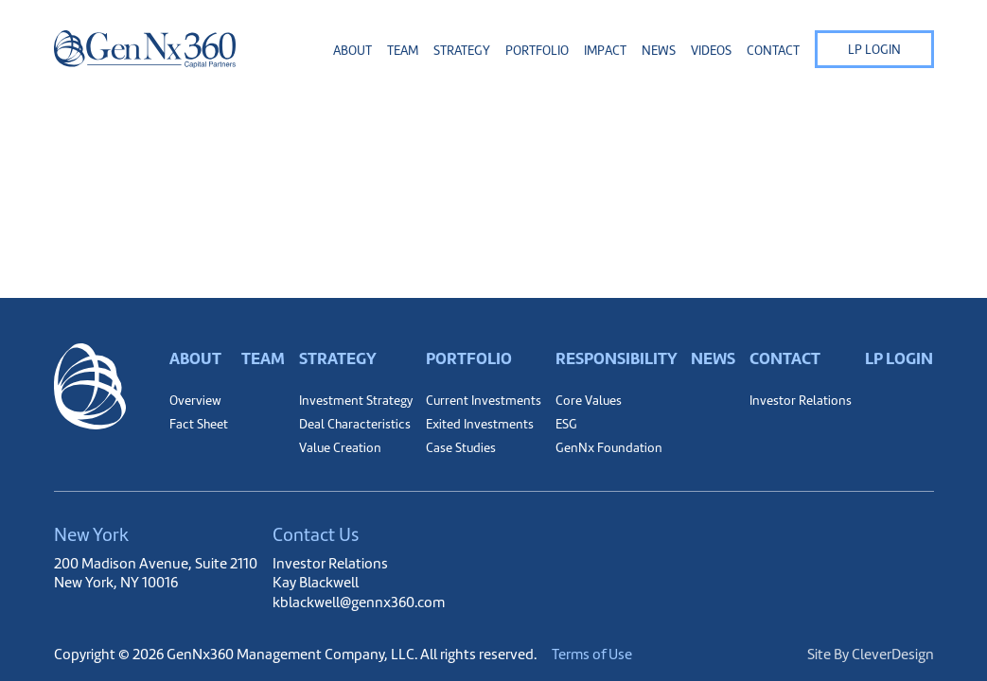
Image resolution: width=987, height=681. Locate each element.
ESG (566, 423)
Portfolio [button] (537, 50)
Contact (784, 358)
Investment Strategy (356, 400)
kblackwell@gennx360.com (359, 602)
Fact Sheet (198, 423)
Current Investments (483, 400)
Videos (711, 50)
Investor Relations (800, 400)
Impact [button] (605, 50)
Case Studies (461, 447)
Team (402, 50)
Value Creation (340, 447)
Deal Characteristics (355, 423)
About (195, 358)
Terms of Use (592, 654)
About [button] (352, 50)
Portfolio (469, 358)
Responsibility (616, 358)
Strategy (338, 358)
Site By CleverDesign (870, 654)
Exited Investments (480, 423)
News (659, 50)
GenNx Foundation (608, 447)
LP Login (874, 49)
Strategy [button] (461, 50)
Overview (195, 400)
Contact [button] (773, 50)
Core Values (588, 400)
